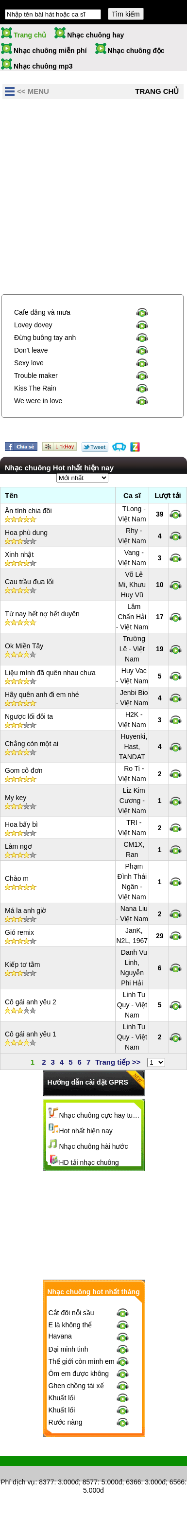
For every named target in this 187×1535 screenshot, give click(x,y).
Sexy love (29, 363)
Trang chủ (30, 35)
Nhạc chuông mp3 (43, 66)
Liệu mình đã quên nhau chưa (50, 673)
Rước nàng (66, 1422)
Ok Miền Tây (24, 646)
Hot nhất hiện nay (86, 1131)
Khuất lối (62, 1398)
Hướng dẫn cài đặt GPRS (88, 1082)
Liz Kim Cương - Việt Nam (132, 800)
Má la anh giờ (25, 910)
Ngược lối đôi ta (29, 716)
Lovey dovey (33, 325)
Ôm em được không (79, 1373)
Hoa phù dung (26, 532)
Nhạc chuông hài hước (93, 1146)
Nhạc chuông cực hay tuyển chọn (100, 1115)
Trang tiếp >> (117, 1062)
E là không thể (70, 1325)
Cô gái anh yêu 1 (30, 1034)
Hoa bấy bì (21, 824)
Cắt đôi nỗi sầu (71, 1313)
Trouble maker (36, 375)
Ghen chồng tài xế (76, 1386)
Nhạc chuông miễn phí (50, 50)
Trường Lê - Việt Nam (132, 649)
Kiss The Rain (35, 388)
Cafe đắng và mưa (42, 312)
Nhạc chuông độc (136, 50)
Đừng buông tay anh (45, 337)
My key (15, 798)
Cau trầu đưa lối (29, 582)
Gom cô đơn (23, 770)
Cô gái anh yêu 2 (30, 1002)
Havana (60, 1336)
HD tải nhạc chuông (89, 1162)
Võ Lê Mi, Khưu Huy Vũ (132, 585)
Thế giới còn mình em (82, 1361)
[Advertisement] (93, 198)
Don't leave (31, 350)
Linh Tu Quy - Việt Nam (132, 1005)
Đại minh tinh (68, 1349)
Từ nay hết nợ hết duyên (42, 614)
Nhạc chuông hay (95, 35)
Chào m (17, 878)
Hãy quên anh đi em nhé (42, 694)
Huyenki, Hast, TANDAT (133, 746)
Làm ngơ (18, 846)
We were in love (38, 401)
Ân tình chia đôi (28, 511)
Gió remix (19, 932)
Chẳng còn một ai (31, 744)
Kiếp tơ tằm (22, 964)
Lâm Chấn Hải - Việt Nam (132, 617)
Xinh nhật (19, 554)
